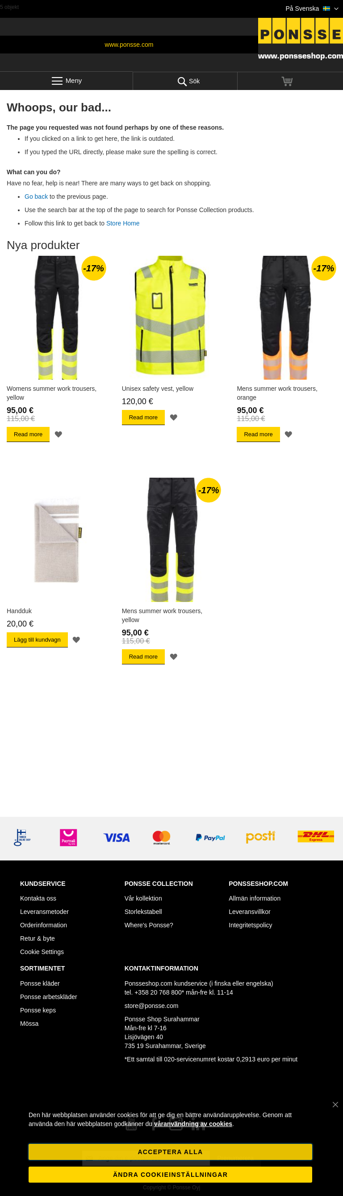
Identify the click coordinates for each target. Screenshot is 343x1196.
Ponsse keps (38, 1010)
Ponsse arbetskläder (48, 996)
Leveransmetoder (44, 911)
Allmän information (254, 898)
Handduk (19, 610)
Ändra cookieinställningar (170, 1174)
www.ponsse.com (129, 44)
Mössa (29, 1023)
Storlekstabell (143, 911)
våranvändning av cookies (193, 1123)
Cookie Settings (42, 951)
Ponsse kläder (40, 983)
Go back (36, 196)
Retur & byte (37, 938)
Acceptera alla (170, 1151)
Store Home (123, 223)
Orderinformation (43, 925)
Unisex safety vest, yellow (157, 388)
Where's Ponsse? (149, 925)
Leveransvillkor (249, 911)
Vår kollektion (143, 898)
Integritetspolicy (250, 925)
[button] (312, 9)
